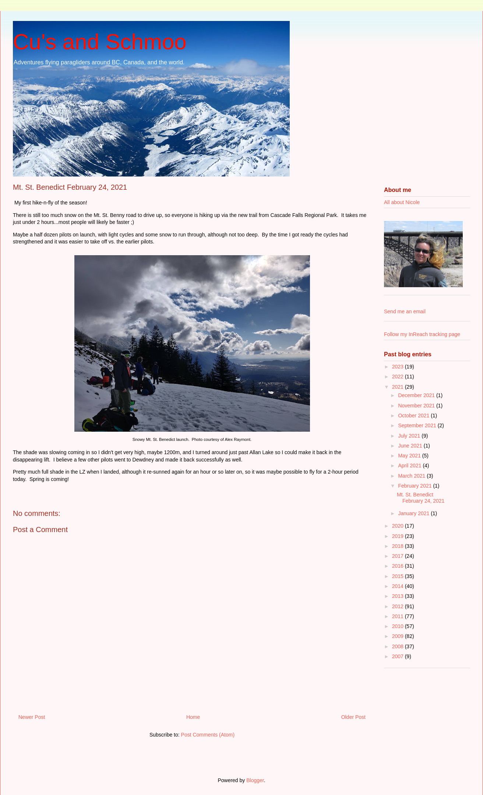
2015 (398, 576)
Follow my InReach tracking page (422, 334)
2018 (398, 546)
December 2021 (417, 395)
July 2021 (410, 436)
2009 (398, 636)
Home (193, 717)
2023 (398, 367)
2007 (398, 656)
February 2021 (415, 486)
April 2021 (410, 465)
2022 (398, 376)
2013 (398, 596)
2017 (398, 556)
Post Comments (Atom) (208, 735)
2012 (398, 606)
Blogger (255, 780)
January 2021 (414, 513)
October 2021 (414, 415)
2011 (398, 616)
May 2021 (410, 456)
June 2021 (410, 446)
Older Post (353, 717)
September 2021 (417, 425)
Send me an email (405, 311)
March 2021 (412, 476)
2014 (398, 586)
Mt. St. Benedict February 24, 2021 (420, 498)
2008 (398, 646)
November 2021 (417, 406)
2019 (398, 536)
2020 (398, 526)
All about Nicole (402, 202)
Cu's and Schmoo (100, 41)
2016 (398, 566)
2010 (398, 626)
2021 (398, 387)
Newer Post (31, 717)
